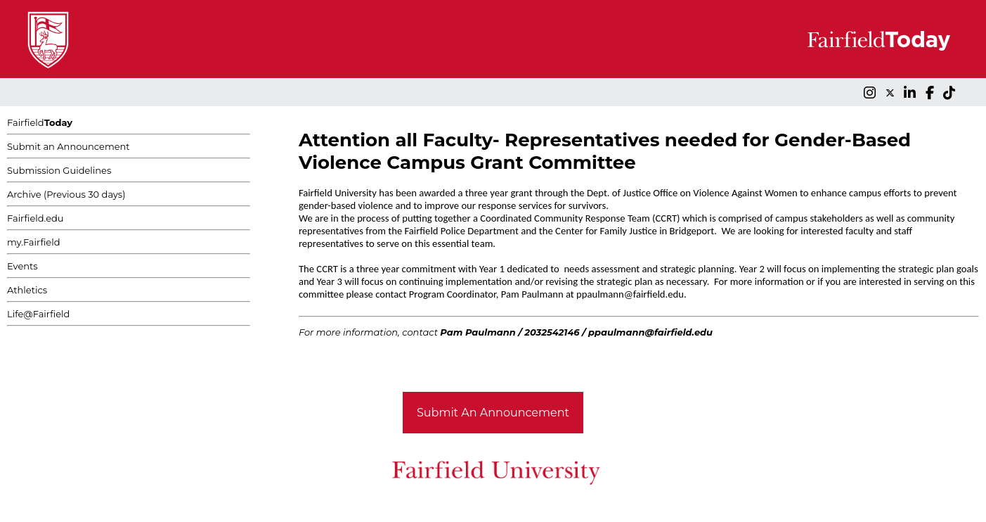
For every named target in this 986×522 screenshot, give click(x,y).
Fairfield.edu (35, 218)
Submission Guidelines (59, 170)
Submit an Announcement (68, 146)
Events (22, 266)
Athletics (27, 289)
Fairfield (39, 122)
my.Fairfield (33, 242)
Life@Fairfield (38, 313)
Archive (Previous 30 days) (66, 194)
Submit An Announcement (493, 412)
